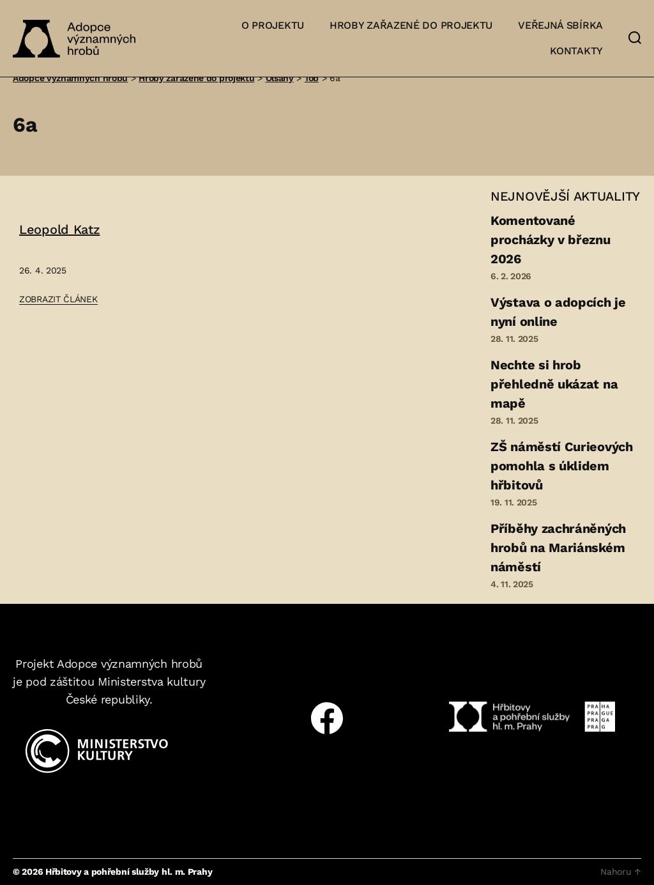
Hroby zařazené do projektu (411, 25)
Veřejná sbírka (560, 25)
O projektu (272, 25)
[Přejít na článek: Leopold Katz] (84, 264)
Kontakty (576, 51)
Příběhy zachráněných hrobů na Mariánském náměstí (558, 547)
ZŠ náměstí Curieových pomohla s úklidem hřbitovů (561, 466)
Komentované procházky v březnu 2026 (550, 239)
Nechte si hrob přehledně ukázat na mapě (554, 384)
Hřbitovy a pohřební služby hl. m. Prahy (128, 871)
